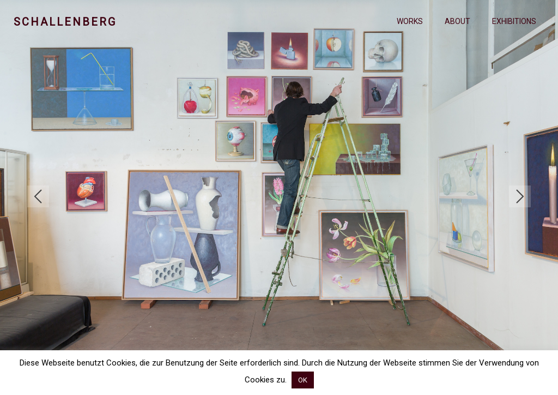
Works (410, 21)
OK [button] (302, 380)
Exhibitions (514, 21)
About (457, 21)
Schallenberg (65, 21)
